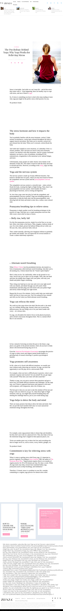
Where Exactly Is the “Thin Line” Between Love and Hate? (27, 528)
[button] (2, 3)
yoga (30, 93)
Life (5, 8)
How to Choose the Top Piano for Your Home (9, 527)
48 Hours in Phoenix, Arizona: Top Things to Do (25, 11)
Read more (6, 534)
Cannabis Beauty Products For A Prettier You (41, 11)
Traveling (22, 8)
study (41, 165)
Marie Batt (17, 58)
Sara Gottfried (34, 459)
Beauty (37, 8)
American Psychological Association (26, 351)
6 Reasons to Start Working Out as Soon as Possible (56, 11)
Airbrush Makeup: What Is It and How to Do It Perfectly (49, 513)
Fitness (52, 8)
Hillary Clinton (18, 267)
